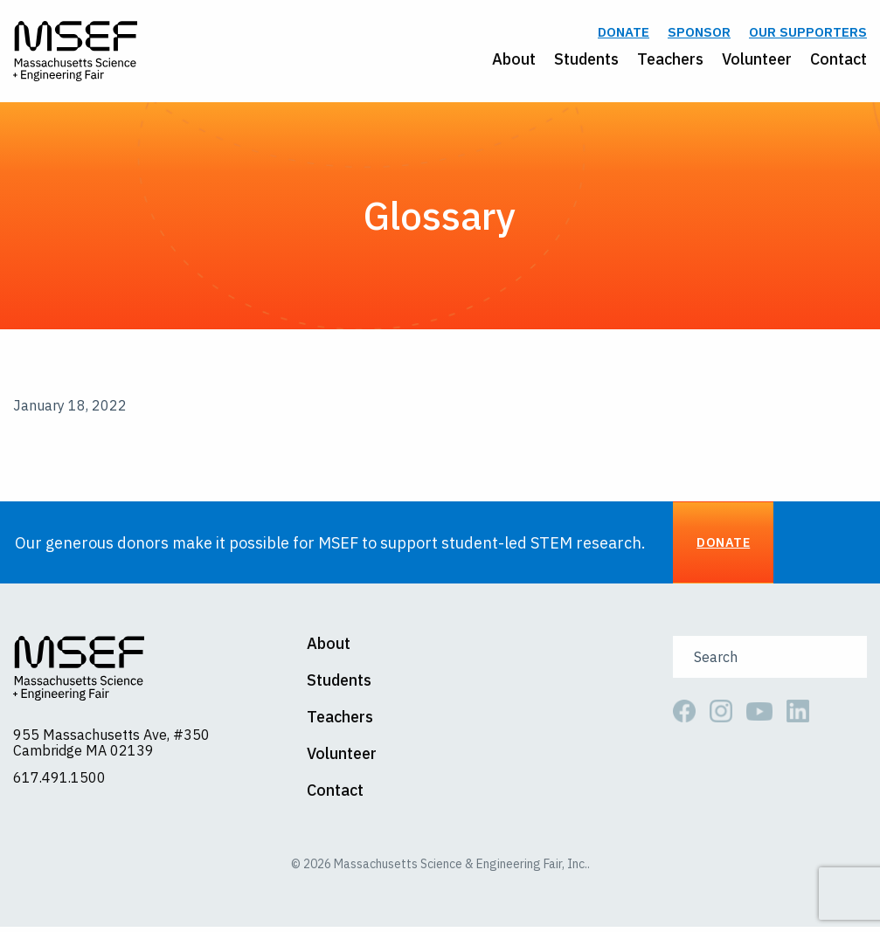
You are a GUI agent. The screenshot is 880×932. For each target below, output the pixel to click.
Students (586, 61)
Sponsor (699, 34)
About (514, 61)
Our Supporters (808, 34)
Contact (838, 61)
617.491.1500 (59, 782)
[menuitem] (505, 61)
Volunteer (757, 61)
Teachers (670, 61)
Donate (623, 34)
